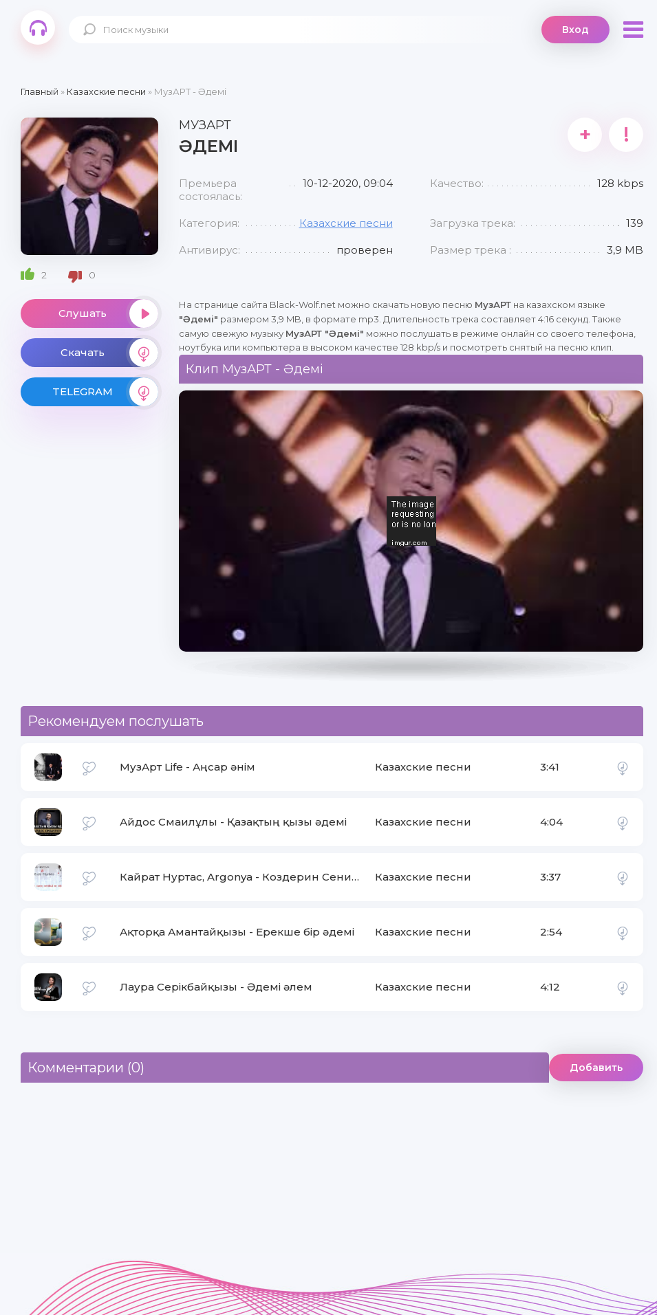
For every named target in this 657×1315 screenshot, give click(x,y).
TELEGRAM (105, 391)
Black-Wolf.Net (38, 27)
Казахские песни (346, 223)
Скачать (109, 352)
